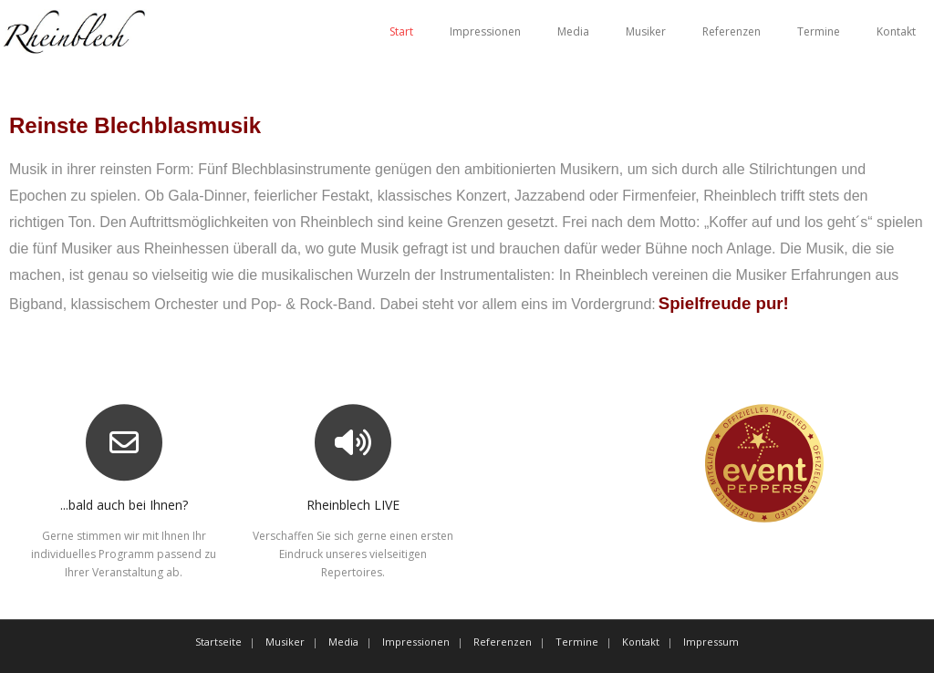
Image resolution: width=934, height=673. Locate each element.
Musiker (646, 31)
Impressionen (485, 31)
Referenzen (731, 31)
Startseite (218, 641)
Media (573, 31)
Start (401, 31)
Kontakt (896, 31)
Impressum (711, 641)
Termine (818, 31)
